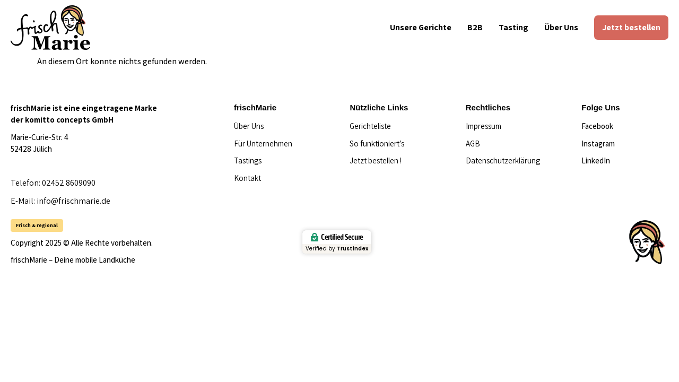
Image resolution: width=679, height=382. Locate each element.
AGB (473, 143)
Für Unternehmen (263, 143)
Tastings (248, 160)
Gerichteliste (370, 126)
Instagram (598, 143)
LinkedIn (595, 160)
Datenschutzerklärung (503, 160)
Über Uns (561, 27)
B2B (475, 27)
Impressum (483, 126)
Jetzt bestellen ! (376, 160)
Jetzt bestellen (631, 27)
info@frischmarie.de (73, 200)
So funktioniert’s (377, 143)
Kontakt (247, 178)
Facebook (597, 126)
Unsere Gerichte (420, 27)
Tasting (513, 27)
